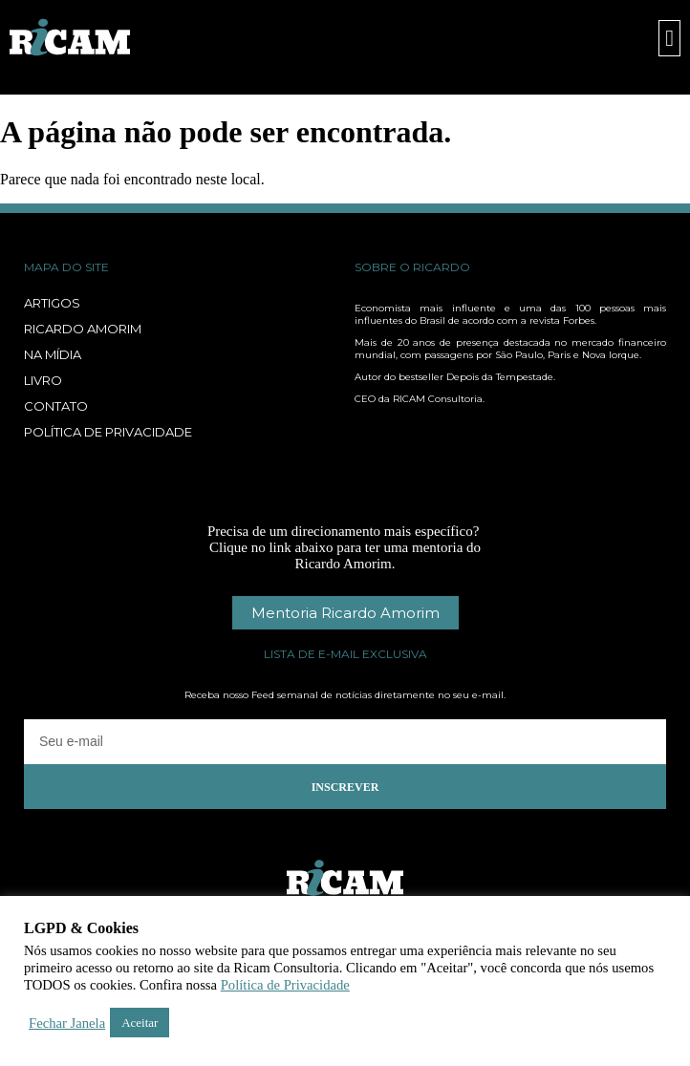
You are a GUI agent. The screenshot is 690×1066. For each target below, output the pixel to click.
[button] (669, 38)
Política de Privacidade (285, 984)
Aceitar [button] (139, 1022)
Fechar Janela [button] (67, 1023)
